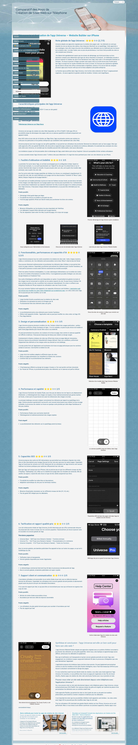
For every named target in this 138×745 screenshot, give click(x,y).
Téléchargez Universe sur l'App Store (58, 118)
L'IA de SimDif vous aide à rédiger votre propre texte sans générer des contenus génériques (68, 740)
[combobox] (119, 2)
